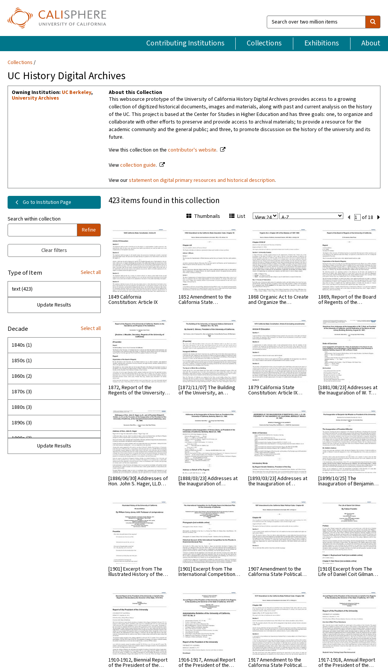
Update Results (54, 305)
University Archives (35, 98)
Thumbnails (203, 216)
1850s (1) (22, 361)
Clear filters (54, 250)
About (370, 43)
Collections (264, 43)
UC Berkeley (76, 92)
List (237, 216)
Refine (89, 230)
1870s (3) (22, 392)
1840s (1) (22, 345)
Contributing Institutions (185, 43)
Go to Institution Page (42, 202)
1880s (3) (22, 407)
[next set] (378, 217)
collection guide (138, 165)
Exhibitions (321, 43)
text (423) (22, 289)
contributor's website (192, 150)
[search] (372, 22)
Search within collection (34, 219)
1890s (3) (22, 423)
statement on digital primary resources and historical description (202, 180)
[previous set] (348, 217)
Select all (91, 272)
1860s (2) (22, 376)
